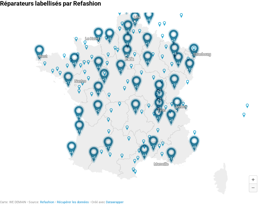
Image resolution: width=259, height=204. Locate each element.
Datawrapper (115, 202)
